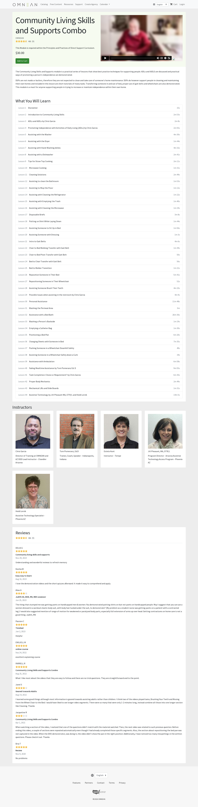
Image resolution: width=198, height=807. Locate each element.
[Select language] (162, 4)
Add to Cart (22, 61)
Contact (100, 782)
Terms (112, 782)
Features (76, 782)
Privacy (122, 782)
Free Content (56, 4)
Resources (68, 4)
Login (182, 4)
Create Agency (91, 4)
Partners (89, 782)
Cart (173, 4)
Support (79, 4)
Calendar (104, 4)
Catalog (44, 4)
